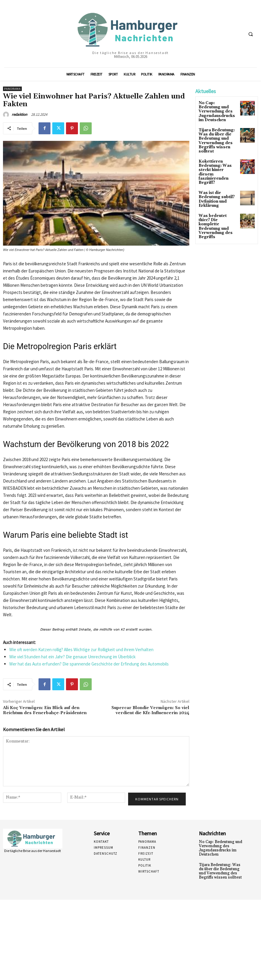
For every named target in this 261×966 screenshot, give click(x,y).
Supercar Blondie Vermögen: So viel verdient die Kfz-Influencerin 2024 (150, 710)
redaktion (19, 114)
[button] (250, 34)
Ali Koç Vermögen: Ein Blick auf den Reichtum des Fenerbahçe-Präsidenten (45, 710)
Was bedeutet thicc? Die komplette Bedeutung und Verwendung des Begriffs (218, 215)
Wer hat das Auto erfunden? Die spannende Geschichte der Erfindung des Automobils (89, 664)
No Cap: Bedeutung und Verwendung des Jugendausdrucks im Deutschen (218, 848)
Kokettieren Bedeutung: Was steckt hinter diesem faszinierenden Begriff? (218, 167)
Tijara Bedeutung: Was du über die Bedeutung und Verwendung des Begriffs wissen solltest (216, 139)
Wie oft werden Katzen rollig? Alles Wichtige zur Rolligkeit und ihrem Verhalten (81, 649)
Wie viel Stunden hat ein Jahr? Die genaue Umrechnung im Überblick (72, 657)
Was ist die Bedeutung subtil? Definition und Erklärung (216, 191)
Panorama (12, 89)
